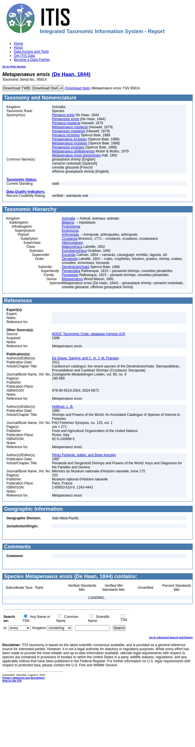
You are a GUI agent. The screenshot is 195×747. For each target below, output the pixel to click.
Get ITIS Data (24, 56)
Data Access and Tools (31, 52)
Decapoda (70, 259)
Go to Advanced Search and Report (171, 637)
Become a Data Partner (32, 60)
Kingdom (39, 628)
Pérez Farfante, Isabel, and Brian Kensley (84, 455)
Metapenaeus (72, 279)
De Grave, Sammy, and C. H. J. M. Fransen (85, 358)
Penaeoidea (71, 271)
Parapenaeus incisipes (69, 139)
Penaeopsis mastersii (68, 131)
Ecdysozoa (70, 231)
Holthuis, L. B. (63, 407)
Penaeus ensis (63, 115)
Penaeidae (70, 275)
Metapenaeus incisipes (69, 143)
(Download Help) (77, 88)
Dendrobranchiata (75, 267)
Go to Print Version (14, 66)
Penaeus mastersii (66, 123)
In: (5, 628)
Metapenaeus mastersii (70, 127)
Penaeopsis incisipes (68, 147)
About (18, 48)
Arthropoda (70, 235)
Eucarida (68, 255)
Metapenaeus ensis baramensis (76, 155)
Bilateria (68, 222)
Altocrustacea (72, 243)
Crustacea (70, 239)
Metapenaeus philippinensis (73, 151)
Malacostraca (72, 247)
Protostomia (71, 227)
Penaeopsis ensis (65, 119)
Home (18, 44)
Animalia (68, 218)
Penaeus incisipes (66, 135)
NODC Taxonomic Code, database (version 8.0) (88, 334)
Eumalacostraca (74, 251)
